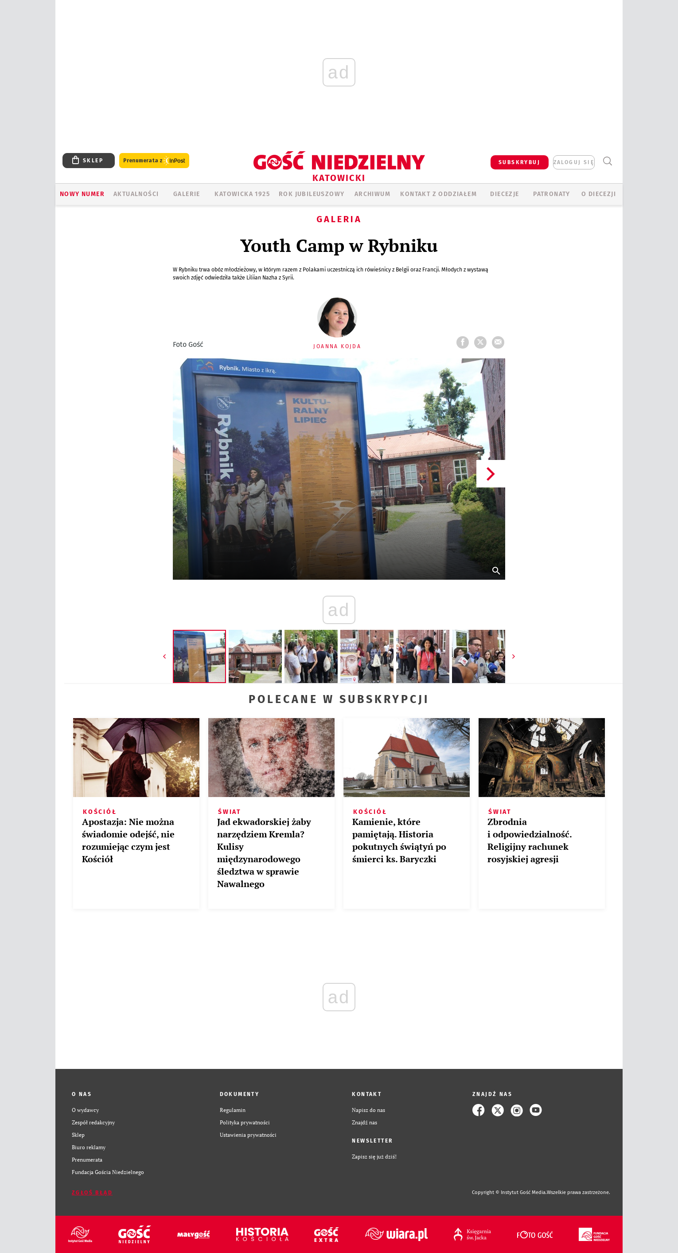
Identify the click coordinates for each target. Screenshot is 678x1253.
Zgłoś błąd (92, 1193)
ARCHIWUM (372, 194)
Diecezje (504, 194)
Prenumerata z (154, 161)
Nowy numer (82, 194)
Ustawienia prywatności (248, 1134)
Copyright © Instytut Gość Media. (509, 1192)
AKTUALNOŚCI (136, 194)
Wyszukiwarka (607, 161)
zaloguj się (573, 162)
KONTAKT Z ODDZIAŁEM (438, 194)
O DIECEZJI (598, 194)
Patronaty (551, 194)
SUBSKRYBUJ (519, 162)
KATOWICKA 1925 (242, 194)
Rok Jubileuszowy (311, 194)
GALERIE (186, 194)
